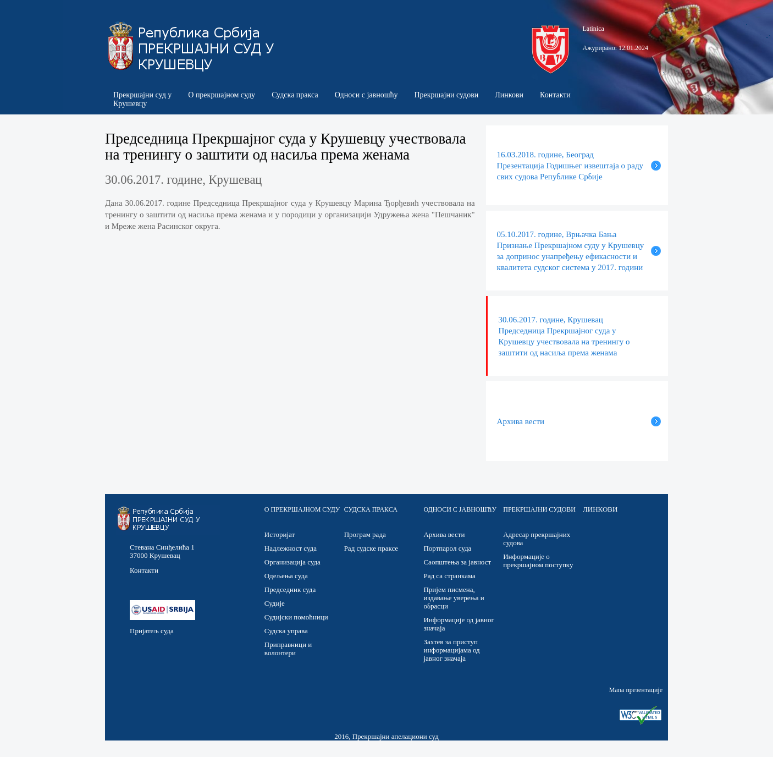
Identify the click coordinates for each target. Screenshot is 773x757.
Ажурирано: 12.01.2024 (615, 48)
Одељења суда (286, 576)
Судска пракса (295, 95)
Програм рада (365, 534)
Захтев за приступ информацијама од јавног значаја (451, 650)
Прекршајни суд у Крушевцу (142, 99)
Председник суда (290, 589)
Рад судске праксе (371, 548)
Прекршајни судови (446, 95)
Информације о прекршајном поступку (538, 560)
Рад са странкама (449, 576)
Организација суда (292, 562)
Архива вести (444, 534)
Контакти (555, 95)
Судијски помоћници (296, 617)
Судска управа (286, 631)
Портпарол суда (447, 548)
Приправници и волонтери (288, 648)
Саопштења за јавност (457, 562)
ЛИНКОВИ (600, 509)
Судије (274, 603)
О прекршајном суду (221, 95)
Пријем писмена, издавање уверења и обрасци (453, 597)
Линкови (509, 95)
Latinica (593, 28)
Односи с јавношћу (366, 95)
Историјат (279, 534)
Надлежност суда (290, 548)
